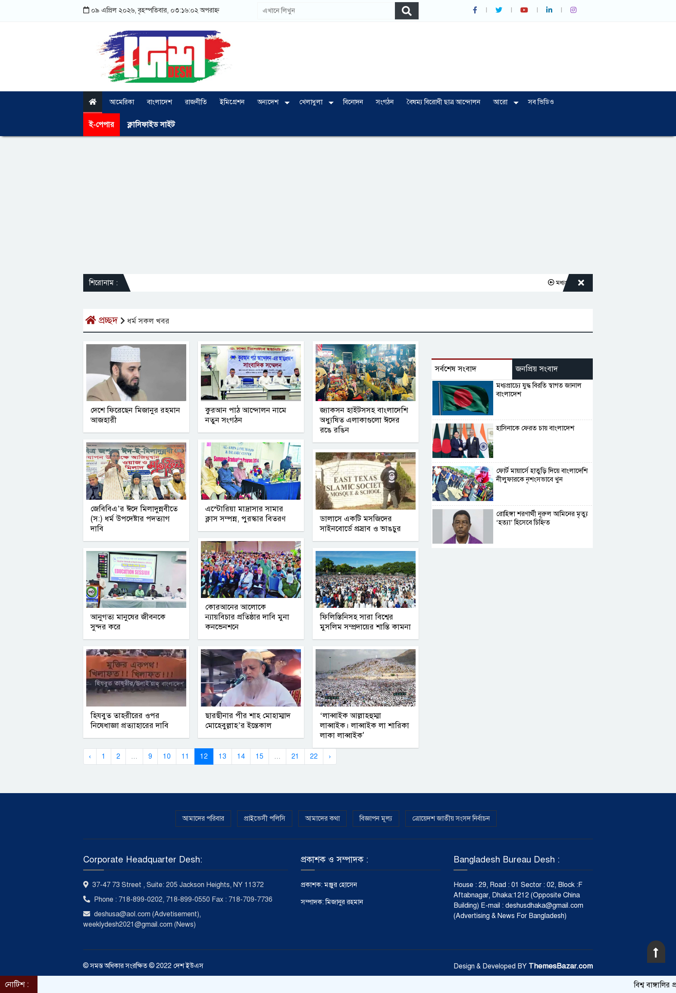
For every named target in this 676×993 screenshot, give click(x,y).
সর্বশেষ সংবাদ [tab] (455, 369)
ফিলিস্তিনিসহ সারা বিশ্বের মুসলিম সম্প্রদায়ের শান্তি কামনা (365, 622)
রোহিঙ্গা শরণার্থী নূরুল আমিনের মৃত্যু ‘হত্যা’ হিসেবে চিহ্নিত (542, 518)
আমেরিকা (122, 102)
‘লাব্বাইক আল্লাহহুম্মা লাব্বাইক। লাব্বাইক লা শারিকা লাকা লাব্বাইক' (364, 725)
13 (222, 756)
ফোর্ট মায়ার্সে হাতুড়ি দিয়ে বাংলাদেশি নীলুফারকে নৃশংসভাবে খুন (542, 475)
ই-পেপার (101, 124)
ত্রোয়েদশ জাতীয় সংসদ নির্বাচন (451, 818)
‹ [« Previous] (90, 756)
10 (167, 756)
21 (295, 756)
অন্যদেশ (268, 102)
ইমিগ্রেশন (232, 102)
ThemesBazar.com (561, 966)
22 (314, 756)
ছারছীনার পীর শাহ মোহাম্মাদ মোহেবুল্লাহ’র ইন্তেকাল (248, 720)
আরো (501, 102)
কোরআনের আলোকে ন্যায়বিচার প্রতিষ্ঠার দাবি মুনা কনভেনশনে (247, 617)
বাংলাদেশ (159, 102)
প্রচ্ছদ (102, 320)
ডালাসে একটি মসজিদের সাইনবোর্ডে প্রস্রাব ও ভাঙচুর (360, 523)
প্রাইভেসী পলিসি (264, 818)
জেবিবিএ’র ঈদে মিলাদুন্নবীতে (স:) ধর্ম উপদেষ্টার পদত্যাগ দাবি (134, 518)
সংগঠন (385, 102)
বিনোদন (353, 102)
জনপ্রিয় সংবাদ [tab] (537, 369)
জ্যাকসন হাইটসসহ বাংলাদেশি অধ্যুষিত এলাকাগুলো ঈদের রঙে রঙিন (364, 420)
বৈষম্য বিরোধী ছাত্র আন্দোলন (443, 102)
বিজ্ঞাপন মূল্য (376, 818)
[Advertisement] (338, 205)
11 (185, 756)
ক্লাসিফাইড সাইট (151, 124)
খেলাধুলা (311, 102)
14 (241, 756)
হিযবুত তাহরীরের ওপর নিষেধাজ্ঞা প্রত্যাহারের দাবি (130, 720)
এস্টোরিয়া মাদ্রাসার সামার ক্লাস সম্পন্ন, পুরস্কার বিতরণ (245, 513)
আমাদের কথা (322, 818)
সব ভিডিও (541, 102)
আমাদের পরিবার (203, 818)
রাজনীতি (196, 102)
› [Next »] (330, 756)
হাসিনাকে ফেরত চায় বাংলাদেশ (535, 428)
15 (259, 756)
